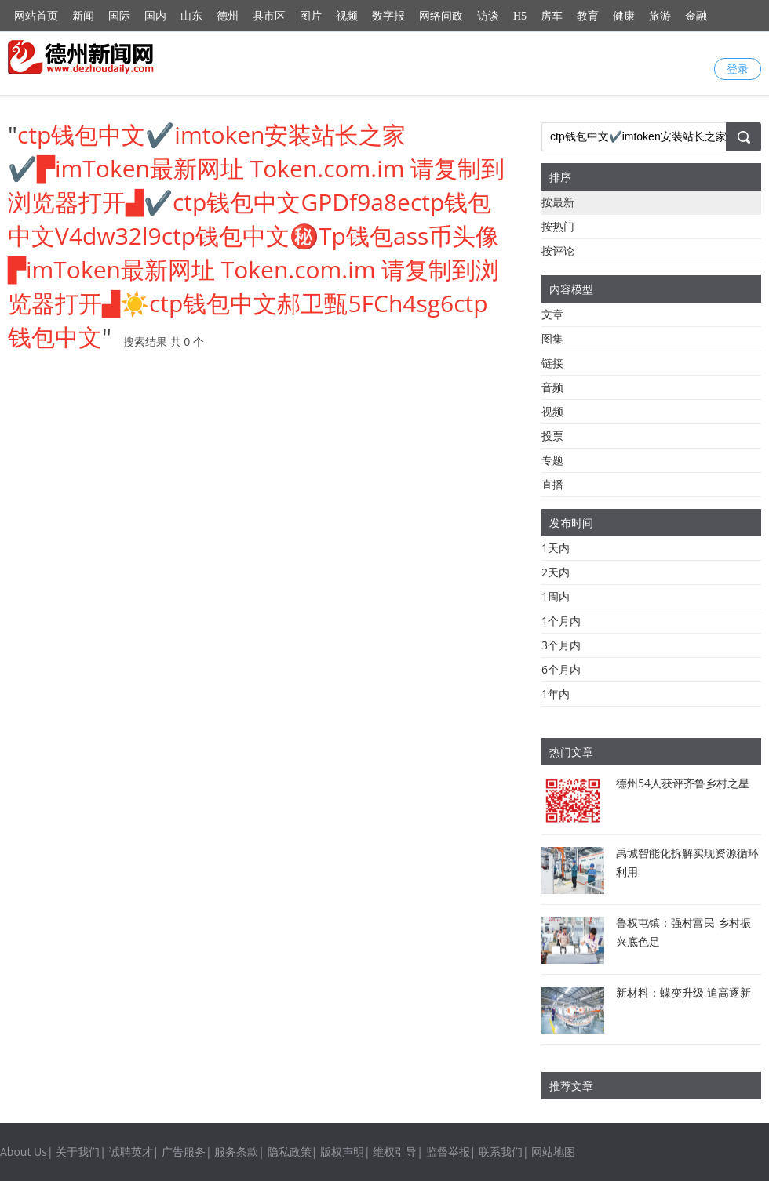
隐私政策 (290, 1151)
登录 (738, 68)
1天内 (555, 547)
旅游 (660, 16)
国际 (119, 16)
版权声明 (342, 1151)
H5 (520, 16)
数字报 (388, 16)
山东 (191, 16)
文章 (552, 314)
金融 (696, 16)
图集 (552, 338)
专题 (552, 459)
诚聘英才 (131, 1151)
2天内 (555, 572)
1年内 (555, 693)
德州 (228, 16)
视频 (347, 16)
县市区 (269, 16)
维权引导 (395, 1151)
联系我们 (501, 1151)
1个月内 (561, 620)
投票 (552, 435)
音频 (552, 387)
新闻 (83, 16)
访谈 (488, 16)
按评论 (557, 250)
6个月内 (561, 669)
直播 (552, 484)
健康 (624, 16)
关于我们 (78, 1151)
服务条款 (236, 1151)
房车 (552, 16)
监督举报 (448, 1151)
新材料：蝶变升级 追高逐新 (683, 992)
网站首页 (36, 16)
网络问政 (441, 16)
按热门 (557, 226)
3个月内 (561, 645)
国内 (155, 16)
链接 (552, 362)
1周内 (555, 596)
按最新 (557, 201)
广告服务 (184, 1151)
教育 (588, 16)
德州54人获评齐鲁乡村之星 (682, 783)
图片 (311, 16)
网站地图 (553, 1151)
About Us (23, 1151)
